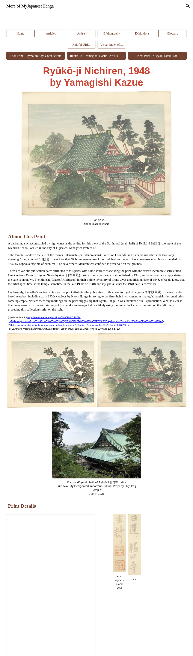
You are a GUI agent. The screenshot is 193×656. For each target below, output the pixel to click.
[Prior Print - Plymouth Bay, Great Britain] (35, 56)
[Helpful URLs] (81, 45)
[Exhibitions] (142, 33)
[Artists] (81, 33)
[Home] (20, 33)
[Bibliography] (111, 33)
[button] (188, 6)
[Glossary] (172, 33)
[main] (96, 77)
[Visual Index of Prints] (111, 45)
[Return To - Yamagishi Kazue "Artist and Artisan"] (96, 56)
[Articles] (51, 33)
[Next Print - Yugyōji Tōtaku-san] (157, 56)
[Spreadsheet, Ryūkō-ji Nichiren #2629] (50, 584)
